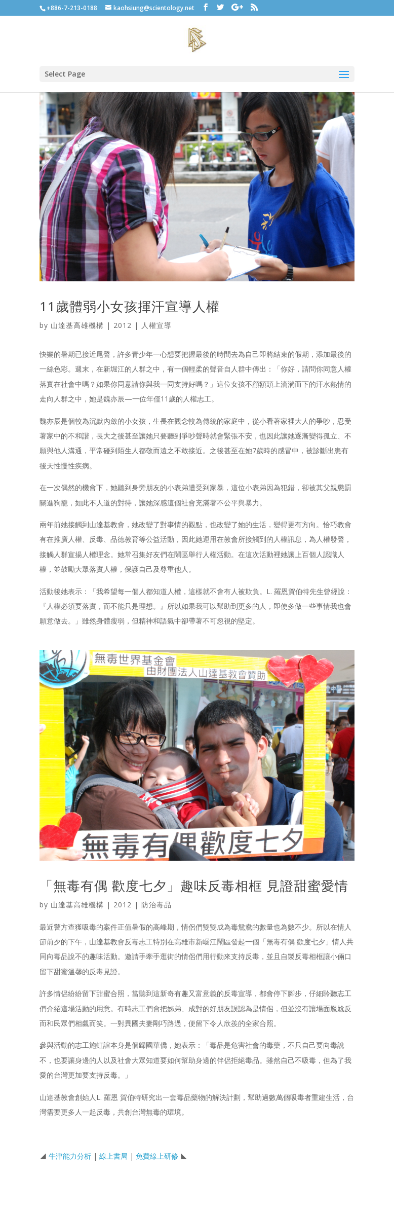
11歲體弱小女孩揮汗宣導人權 (130, 306)
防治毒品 (156, 904)
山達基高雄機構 (77, 325)
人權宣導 (156, 325)
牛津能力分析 (70, 1156)
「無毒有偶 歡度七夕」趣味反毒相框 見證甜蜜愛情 (194, 885)
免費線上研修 (157, 1156)
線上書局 (113, 1156)
